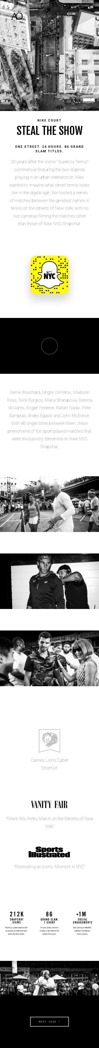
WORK (40, 16)
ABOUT (64, 16)
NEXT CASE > (49, 1021)
